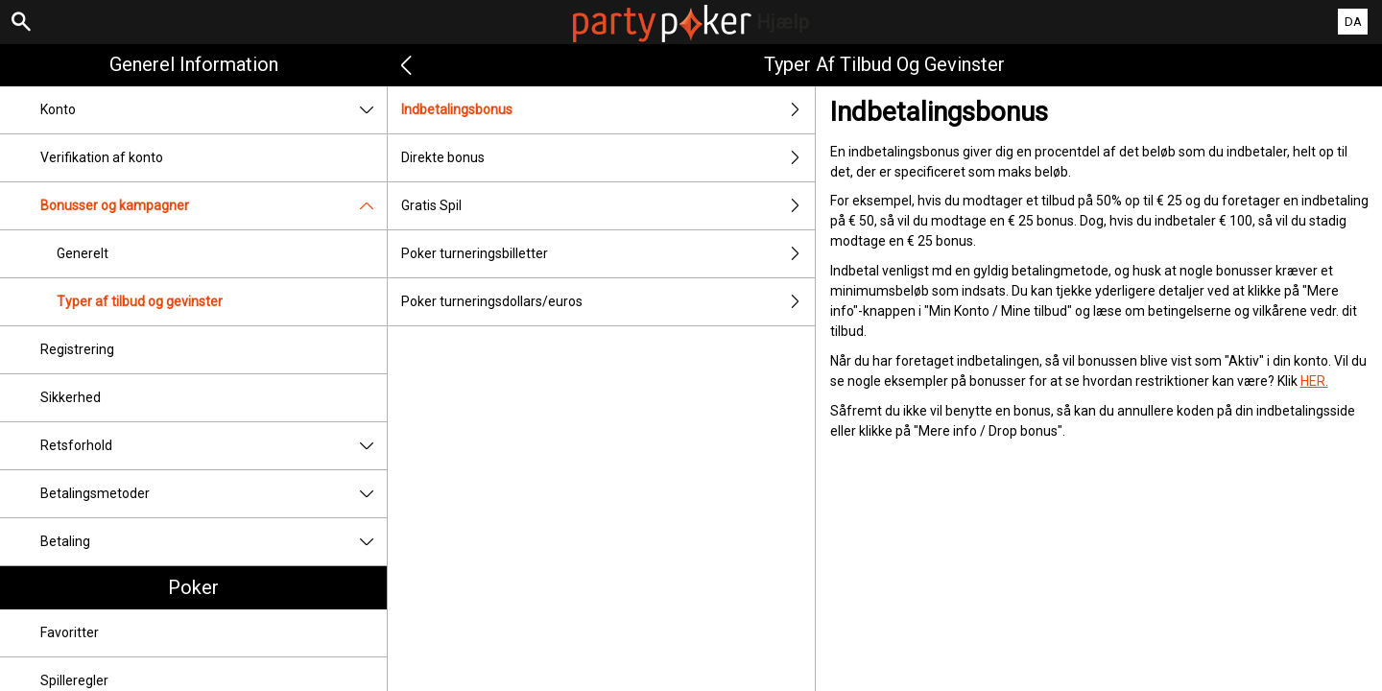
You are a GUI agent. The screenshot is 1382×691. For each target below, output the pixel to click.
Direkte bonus (607, 157)
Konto (213, 109)
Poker (193, 587)
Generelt (82, 253)
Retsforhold (213, 445)
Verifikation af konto (101, 157)
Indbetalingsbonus (607, 109)
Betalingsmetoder (213, 493)
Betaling (213, 541)
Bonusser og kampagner (213, 205)
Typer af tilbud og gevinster (140, 301)
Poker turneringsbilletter (607, 253)
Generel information (193, 64)
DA (1353, 21)
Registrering (77, 349)
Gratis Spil (607, 205)
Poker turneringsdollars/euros (607, 301)
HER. (1314, 381)
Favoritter (69, 632)
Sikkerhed (70, 397)
